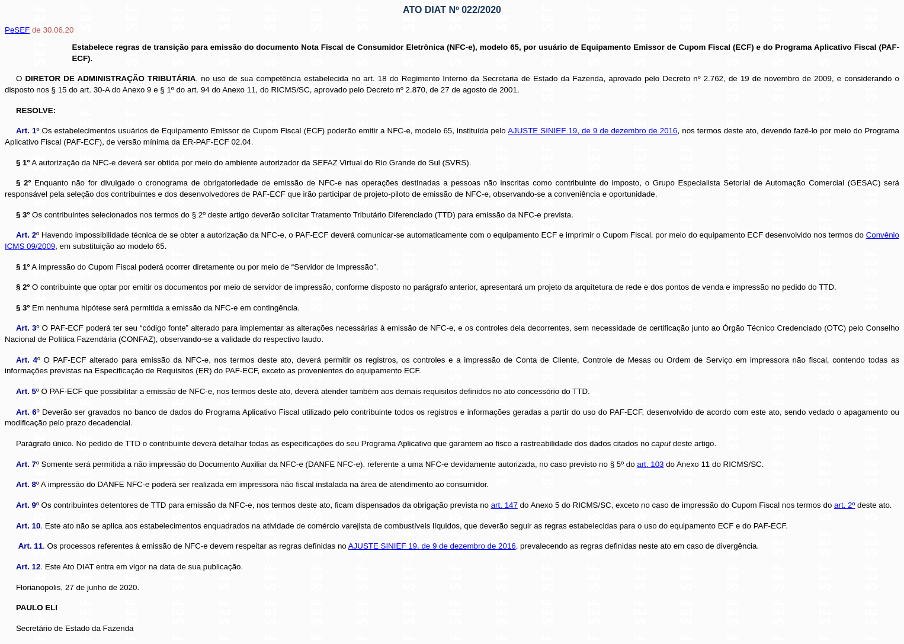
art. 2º (844, 505)
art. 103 (650, 464)
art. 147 (504, 505)
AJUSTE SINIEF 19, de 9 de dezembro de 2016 (592, 130)
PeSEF (17, 29)
